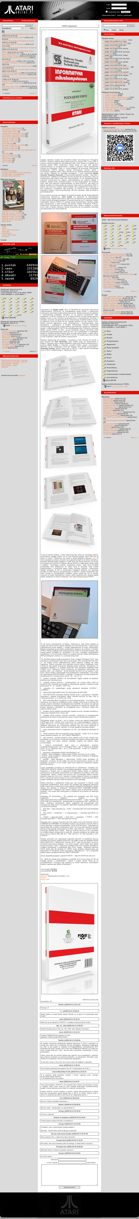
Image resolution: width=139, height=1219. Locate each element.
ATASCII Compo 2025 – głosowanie (14, 74)
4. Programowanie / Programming (114, 99)
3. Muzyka (107, 338)
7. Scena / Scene (109, 104)
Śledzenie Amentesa (110, 271)
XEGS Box (107, 427)
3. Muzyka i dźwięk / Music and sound (116, 97)
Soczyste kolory (108, 425)
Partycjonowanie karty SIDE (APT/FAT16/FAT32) (18, 150)
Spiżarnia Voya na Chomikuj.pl (12, 220)
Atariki (4, 226)
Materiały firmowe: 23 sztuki (11, 216)
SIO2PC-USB (108, 400)
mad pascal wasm (109, 60)
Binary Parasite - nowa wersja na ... (115, 84)
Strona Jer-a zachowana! (10, 73)
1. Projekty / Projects (110, 94)
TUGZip (23, 325)
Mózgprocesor (7, 339)
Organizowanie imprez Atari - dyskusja (14, 360)
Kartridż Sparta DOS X (10, 131)
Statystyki (4, 367)
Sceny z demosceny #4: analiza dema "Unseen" (18, 47)
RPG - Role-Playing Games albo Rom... (116, 67)
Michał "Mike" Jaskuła (110, 261)
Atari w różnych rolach (110, 429)
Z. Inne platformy (110, 377)
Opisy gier (4, 329)
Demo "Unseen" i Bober (10, 56)
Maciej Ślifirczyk (108, 283)
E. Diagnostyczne (110, 371)
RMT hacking (107, 53)
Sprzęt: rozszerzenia (110, 303)
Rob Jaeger (107, 277)
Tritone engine (7, 158)
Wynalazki (105, 397)
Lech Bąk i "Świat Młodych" (112, 259)
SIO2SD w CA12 (109, 403)
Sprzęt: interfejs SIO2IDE (111, 312)
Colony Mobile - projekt (9, 365)
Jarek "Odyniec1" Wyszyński (113, 284)
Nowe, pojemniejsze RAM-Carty (114, 297)
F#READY (106, 262)
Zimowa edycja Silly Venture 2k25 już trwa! (16, 66)
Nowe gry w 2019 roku (9, 140)
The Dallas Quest (8, 346)
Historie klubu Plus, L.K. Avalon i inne (15, 88)
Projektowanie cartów (110, 407)
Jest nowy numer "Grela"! (11, 86)
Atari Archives (6, 233)
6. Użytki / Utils (108, 102)
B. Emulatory (108, 361)
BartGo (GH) (45, 879)
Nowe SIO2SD (108, 402)
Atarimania (5, 231)
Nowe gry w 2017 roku (9, 142)
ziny (120, 245)
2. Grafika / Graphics (110, 95)
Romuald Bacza (108, 269)
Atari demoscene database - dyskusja (14, 362)
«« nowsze (6, 351)
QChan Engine (7, 160)
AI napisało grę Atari (9, 61)
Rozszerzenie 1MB (109, 414)
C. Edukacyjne (109, 364)
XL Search (5, 236)
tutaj (94, 558)
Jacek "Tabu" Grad (109, 279)
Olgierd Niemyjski (109, 288)
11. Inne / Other (108, 111)
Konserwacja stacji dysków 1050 (13, 135)
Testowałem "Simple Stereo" (113, 412)
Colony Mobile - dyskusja (9, 363)
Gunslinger (6, 334)
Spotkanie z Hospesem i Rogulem (13, 63)
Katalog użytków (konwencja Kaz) (114, 322)
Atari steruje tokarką (110, 432)
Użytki (114, 30)
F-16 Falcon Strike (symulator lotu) (115, 43)
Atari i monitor (7, 162)
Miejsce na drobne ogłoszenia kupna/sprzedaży (119, 308)
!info (120, 232)
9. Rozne (106, 357)
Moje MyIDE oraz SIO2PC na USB (115, 417)
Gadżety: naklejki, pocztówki (113, 305)
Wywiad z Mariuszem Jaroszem (114, 254)
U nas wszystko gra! (110, 70)
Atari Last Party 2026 (110, 63)
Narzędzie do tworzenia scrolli (12, 130)
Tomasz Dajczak (108, 257)
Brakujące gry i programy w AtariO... (115, 40)
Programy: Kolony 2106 (111, 302)
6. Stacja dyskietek (110, 348)
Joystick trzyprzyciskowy (111, 415)
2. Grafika (107, 334)
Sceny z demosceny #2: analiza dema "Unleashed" (19, 78)
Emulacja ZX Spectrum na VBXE (13, 145)
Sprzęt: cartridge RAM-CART (113, 307)
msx (127, 235)
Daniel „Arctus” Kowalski (111, 264)
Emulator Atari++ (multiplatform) (13, 174)
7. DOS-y (106, 351)
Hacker (4, 348)
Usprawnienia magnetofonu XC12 (13, 133)
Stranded (5, 333)
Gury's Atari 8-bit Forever (10, 230)
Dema (121, 30)
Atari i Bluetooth (108, 398)
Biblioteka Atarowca (8, 179)
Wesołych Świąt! (109, 50)
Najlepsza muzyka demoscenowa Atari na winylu (18, 34)
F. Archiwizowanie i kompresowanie (116, 374)
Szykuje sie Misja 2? (110, 47)
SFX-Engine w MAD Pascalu (12, 128)
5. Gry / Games (108, 101)
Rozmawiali (106, 252)
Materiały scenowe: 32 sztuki (12, 213)
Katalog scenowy (108, 223)
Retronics (44, 876)
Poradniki (4, 126)
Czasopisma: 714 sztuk (10, 211)
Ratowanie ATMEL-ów (110, 405)
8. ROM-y (107, 354)
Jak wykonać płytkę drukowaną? (114, 420)
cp (134, 225)
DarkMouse (107, 434)
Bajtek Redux (6, 221)
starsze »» (33, 93)
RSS (32, 28)
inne (18, 315)
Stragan (105, 295)
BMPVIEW (5, 153)
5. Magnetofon (109, 344)
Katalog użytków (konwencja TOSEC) (115, 384)
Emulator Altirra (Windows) (11, 176)
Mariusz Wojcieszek (110, 267)
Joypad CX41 (6, 81)
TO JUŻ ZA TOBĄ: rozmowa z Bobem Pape (118, 274)
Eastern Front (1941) (110, 87)
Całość (6, 325)
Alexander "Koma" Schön (111, 281)
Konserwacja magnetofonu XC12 (13, 136)
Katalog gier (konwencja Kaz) (11, 289)
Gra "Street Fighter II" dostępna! (13, 44)
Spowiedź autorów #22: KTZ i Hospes (15, 58)
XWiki (4, 228)
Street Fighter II (108, 77)
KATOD (105, 266)
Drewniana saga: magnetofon (12, 83)
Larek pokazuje (7, 143)
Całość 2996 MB (9, 317)
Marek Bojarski (108, 286)
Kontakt (3, 240)
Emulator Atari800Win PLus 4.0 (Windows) (16, 172)
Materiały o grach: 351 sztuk (11, 218)
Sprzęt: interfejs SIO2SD (111, 313)
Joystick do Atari (108, 408)
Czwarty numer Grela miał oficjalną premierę (17, 41)
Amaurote (5, 343)
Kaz (61, 1011)
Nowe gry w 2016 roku (9, 147)
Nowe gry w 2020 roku (9, 138)
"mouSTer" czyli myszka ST (112, 298)
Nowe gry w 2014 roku (9, 157)
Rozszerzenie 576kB (110, 424)
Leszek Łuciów (108, 272)
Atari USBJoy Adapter (110, 300)
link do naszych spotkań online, (114, 129)
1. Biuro (106, 331)
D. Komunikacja (109, 367)
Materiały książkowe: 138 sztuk (12, 215)
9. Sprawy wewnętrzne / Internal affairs (116, 107)
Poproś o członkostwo (124, 15)
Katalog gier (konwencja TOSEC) (13, 321)
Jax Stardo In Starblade (10, 344)
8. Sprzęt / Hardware (110, 106)
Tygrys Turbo (107, 410)
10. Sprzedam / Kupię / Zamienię (114, 109)
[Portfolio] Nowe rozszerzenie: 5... (114, 80)
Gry (107, 30)
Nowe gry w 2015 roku (9, 148)
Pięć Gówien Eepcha (9, 338)
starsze (34, 165)
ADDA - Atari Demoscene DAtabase (115, 220)
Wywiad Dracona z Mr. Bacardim (114, 256)
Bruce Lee (5, 341)
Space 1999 (6, 336)
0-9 (3, 298)
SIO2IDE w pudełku (110, 430)
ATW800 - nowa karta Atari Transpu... (116, 74)
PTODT (43, 877)
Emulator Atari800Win (9, 171)
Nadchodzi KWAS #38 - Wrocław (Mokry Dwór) (18, 69)
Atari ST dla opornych (9, 155)
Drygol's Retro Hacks (9, 235)
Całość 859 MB (109, 380)
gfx (134, 229)
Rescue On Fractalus (9, 331)
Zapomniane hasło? (109, 15)
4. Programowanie (110, 341)
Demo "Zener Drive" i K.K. (11, 54)
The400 (105, 57)
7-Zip (19, 325)
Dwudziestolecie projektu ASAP (13, 37)
